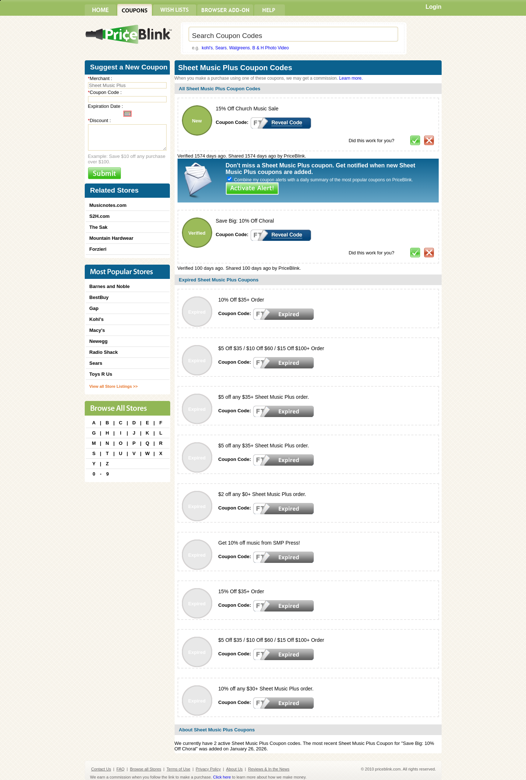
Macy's (97, 330)
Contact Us (101, 769)
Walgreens (239, 47)
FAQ (121, 769)
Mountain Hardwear (111, 238)
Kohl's (96, 319)
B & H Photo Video (270, 47)
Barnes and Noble (109, 286)
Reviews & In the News (268, 769)
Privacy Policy (208, 769)
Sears (220, 47)
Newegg (98, 341)
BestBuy (99, 297)
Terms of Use (178, 769)
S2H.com (99, 216)
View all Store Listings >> (113, 386)
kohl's (207, 47)
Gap (94, 308)
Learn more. (351, 78)
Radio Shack (103, 352)
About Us (234, 769)
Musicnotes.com (108, 205)
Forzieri (98, 249)
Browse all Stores (145, 769)
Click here (222, 777)
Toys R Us (101, 374)
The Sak (98, 227)
